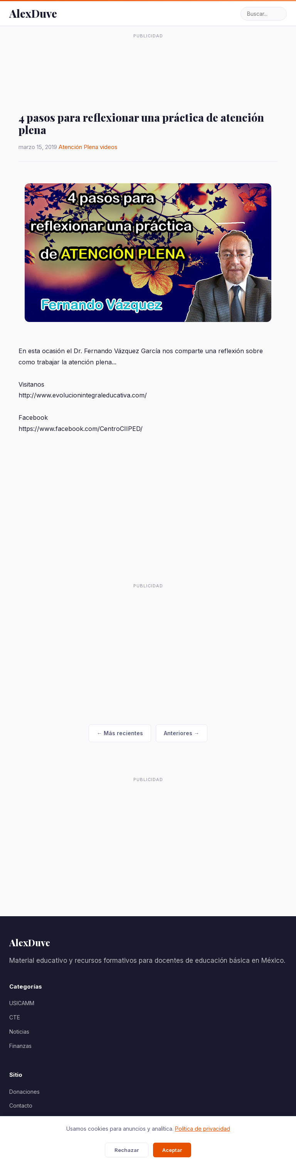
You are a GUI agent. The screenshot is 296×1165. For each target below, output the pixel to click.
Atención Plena (78, 147)
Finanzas (20, 1046)
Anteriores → (181, 733)
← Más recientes (120, 733)
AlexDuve (33, 13)
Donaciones (24, 1091)
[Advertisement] (148, 61)
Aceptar (172, 1150)
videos (109, 147)
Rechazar (126, 1150)
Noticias (19, 1031)
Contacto (20, 1105)
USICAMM (21, 1003)
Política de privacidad (202, 1128)
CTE (14, 1017)
